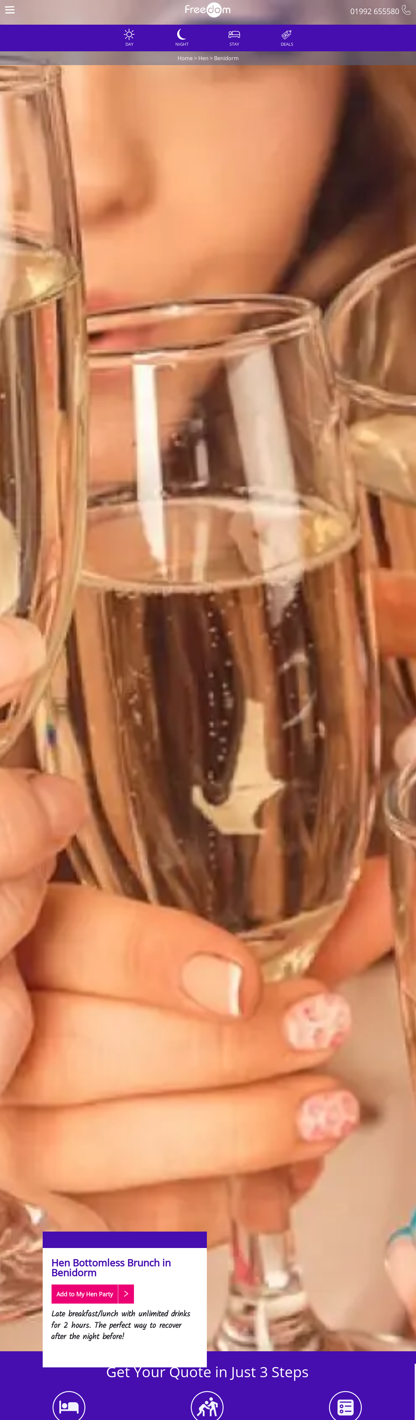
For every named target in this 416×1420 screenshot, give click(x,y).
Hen (203, 58)
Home (185, 58)
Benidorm (226, 58)
